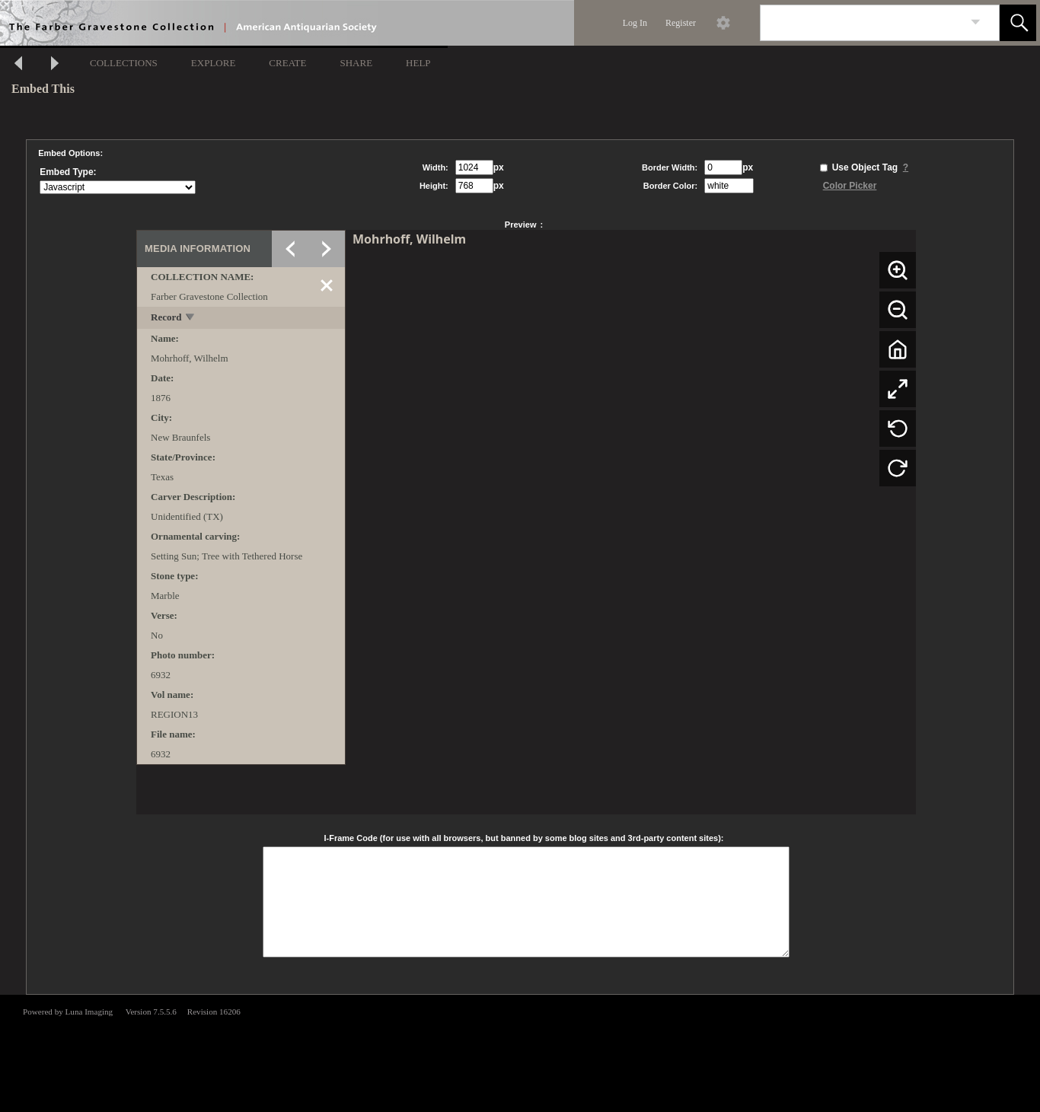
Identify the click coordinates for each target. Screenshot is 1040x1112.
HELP (418, 63)
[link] (975, 22)
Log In (635, 23)
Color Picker (850, 185)
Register (680, 23)
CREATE (287, 63)
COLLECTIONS (124, 63)
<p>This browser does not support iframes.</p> (520, 1052)
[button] (1018, 23)
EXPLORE (213, 63)
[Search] (861, 23)
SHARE (356, 63)
